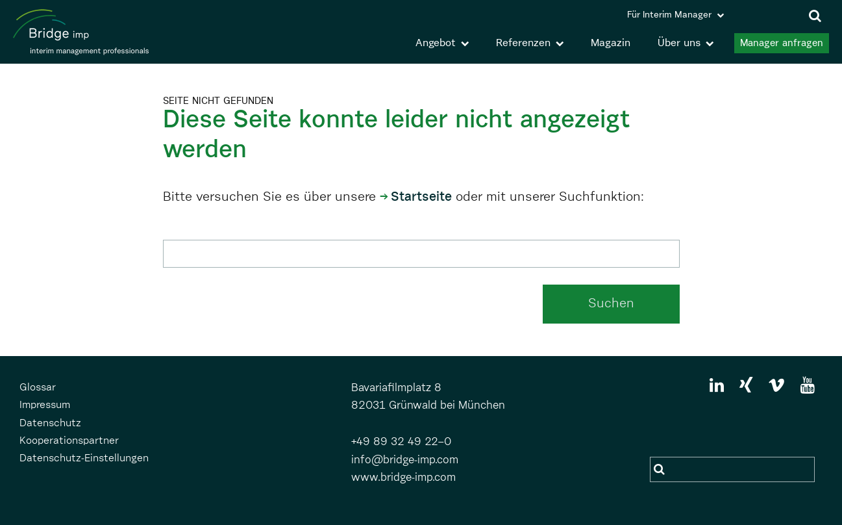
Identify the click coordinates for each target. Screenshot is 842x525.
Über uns (679, 43)
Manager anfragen (781, 43)
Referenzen (523, 43)
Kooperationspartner (69, 441)
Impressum (44, 405)
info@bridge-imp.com (404, 460)
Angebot (435, 43)
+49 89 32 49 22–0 (401, 442)
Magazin (610, 43)
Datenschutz (50, 423)
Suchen (611, 304)
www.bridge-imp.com (403, 477)
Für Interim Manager (669, 14)
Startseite (421, 196)
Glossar (37, 388)
